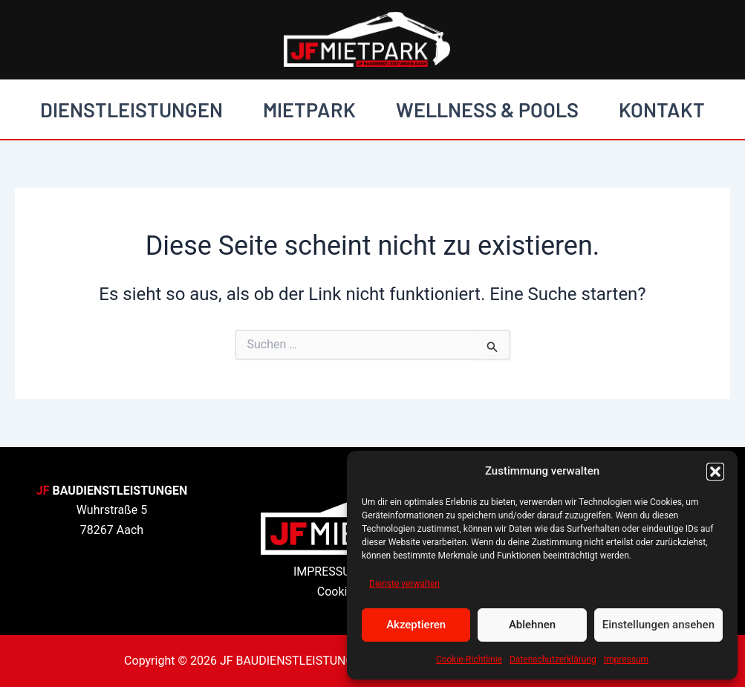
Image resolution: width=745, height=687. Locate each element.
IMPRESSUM (327, 571)
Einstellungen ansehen (658, 624)
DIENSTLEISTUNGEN (131, 109)
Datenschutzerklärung (553, 659)
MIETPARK (309, 109)
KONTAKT (662, 109)
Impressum (626, 659)
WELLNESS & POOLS (487, 109)
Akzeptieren (416, 624)
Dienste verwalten (404, 584)
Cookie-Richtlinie (469, 659)
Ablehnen (532, 624)
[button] (715, 471)
